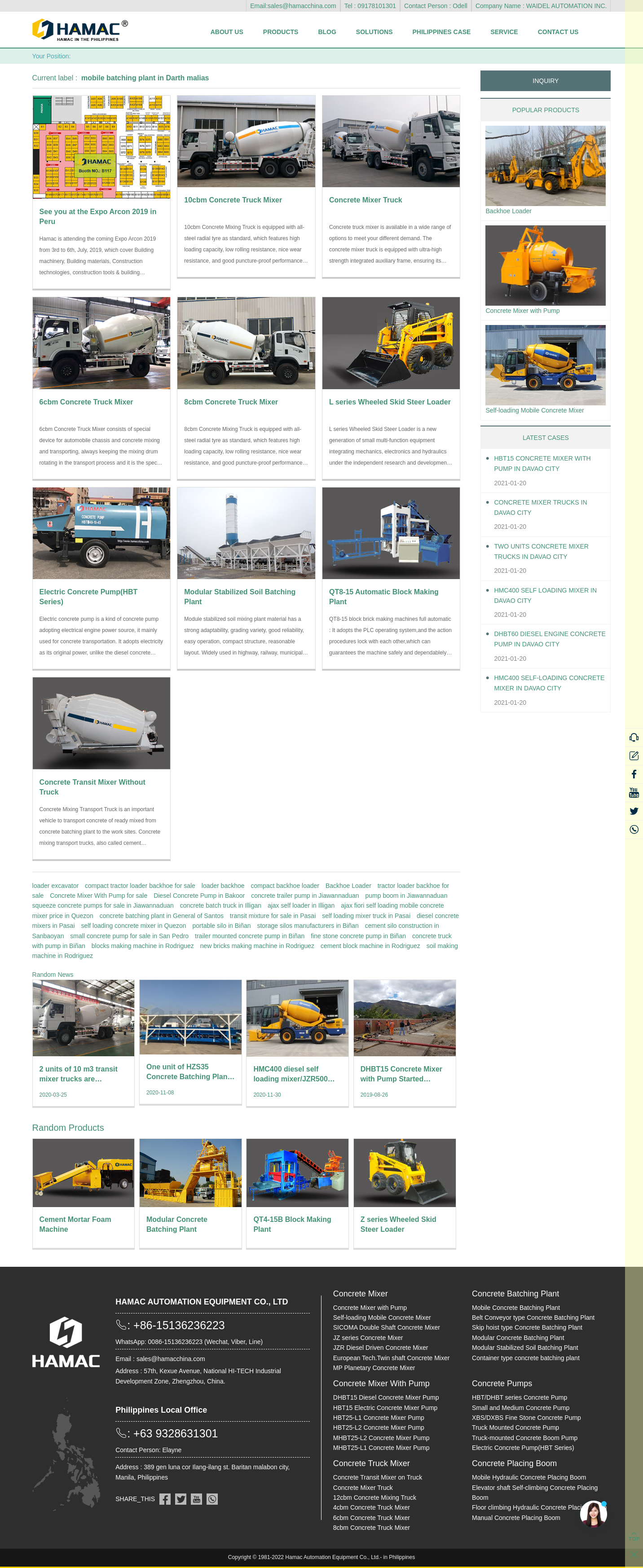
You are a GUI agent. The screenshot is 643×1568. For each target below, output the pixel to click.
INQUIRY (546, 80)
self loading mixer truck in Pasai (366, 915)
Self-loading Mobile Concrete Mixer (541, 413)
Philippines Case (442, 31)
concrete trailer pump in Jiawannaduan (305, 895)
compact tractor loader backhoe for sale (140, 885)
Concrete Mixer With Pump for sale (98, 895)
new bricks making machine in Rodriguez (257, 945)
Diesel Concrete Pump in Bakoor (199, 895)
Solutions (374, 31)
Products (281, 31)
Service (504, 31)
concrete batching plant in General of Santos (162, 915)
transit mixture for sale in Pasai (273, 915)
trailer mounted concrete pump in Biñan (249, 936)
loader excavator (55, 885)
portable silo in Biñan (222, 925)
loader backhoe (223, 885)
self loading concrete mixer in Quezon (133, 925)
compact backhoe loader (285, 885)
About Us (227, 31)
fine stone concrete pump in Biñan (358, 936)
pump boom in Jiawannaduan (407, 895)
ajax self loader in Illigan (301, 905)
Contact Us (558, 31)
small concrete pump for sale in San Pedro (129, 936)
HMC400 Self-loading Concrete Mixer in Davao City (544, 688)
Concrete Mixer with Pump (527, 312)
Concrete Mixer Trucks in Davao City (546, 512)
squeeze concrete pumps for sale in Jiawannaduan (103, 905)
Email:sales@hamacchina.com (293, 5)
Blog (327, 31)
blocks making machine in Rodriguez (143, 945)
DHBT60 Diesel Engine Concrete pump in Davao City (543, 644)
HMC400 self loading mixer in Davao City (547, 600)
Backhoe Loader (348, 885)
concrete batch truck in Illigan (220, 905)
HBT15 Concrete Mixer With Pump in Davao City (548, 468)
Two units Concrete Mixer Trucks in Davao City (547, 556)
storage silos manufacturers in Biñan (307, 925)
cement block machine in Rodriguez (370, 945)
